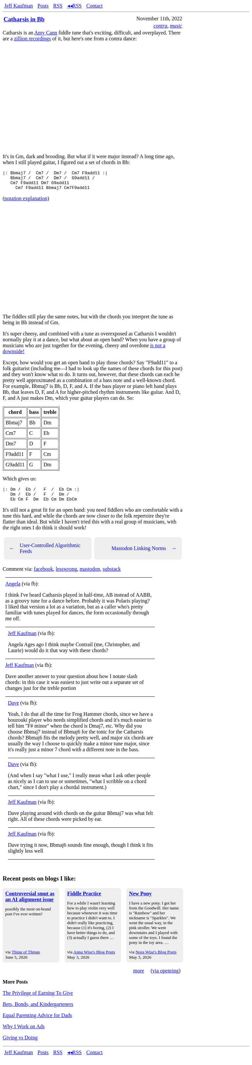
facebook (43, 576)
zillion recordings (32, 38)
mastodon (90, 576)
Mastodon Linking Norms (144, 555)
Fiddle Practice (84, 900)
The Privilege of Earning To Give (38, 1000)
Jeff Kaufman (18, 6)
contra (160, 26)
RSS (57, 6)
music (176, 26)
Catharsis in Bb (24, 19)
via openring (165, 977)
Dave (13, 710)
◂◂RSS (74, 6)
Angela (12, 590)
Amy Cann (45, 32)
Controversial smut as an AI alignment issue (29, 903)
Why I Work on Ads (24, 1033)
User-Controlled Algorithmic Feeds (44, 555)
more (138, 977)
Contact (94, 6)
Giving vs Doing (20, 1044)
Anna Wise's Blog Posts (94, 958)
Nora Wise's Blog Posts (156, 958)
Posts (43, 6)
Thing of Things (25, 958)
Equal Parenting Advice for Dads (37, 1022)
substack (112, 576)
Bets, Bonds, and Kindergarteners (38, 1011)
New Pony (140, 900)
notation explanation (25, 202)
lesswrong (66, 576)
